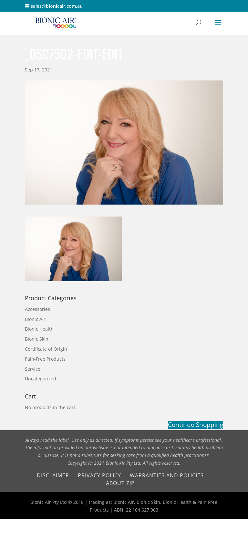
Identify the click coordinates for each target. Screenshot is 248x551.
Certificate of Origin (46, 349)
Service (32, 369)
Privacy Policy (99, 475)
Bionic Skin (36, 339)
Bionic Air (35, 319)
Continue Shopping (195, 425)
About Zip (120, 483)
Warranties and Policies (167, 475)
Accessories (37, 309)
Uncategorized (40, 379)
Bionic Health (39, 329)
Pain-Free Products (45, 359)
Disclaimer (53, 475)
